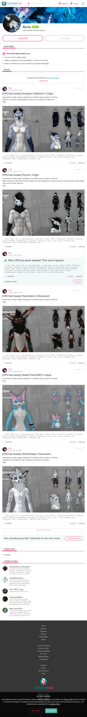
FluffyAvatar (60, 272)
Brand (43, 668)
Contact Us (43, 659)
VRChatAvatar (61, 155)
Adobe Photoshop (30, 272)
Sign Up (44, 629)
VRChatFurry (70, 155)
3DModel (67, 157)
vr (41, 265)
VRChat (53, 155)
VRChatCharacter (21, 157)
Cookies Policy (55, 704)
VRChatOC (51, 267)
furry (8, 265)
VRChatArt (12, 157)
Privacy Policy (43, 648)
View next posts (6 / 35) (43, 530)
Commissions (6, 159)
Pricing (43, 634)
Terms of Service (43, 646)
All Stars (43, 665)
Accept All (51, 711)
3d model (46, 155)
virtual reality (39, 155)
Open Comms (31, 270)
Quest (73, 157)
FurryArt (49, 157)
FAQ (43, 674)
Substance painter (22, 159)
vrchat (7, 155)
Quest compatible (71, 269)
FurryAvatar (79, 155)
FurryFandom (41, 157)
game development (52, 78)
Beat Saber (51, 272)
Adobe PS (40, 272)
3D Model (57, 269)
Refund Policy (43, 657)
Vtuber (14, 159)
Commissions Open (20, 270)
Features (43, 631)
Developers (43, 637)
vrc (20, 155)
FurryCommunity (41, 269)
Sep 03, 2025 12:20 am (15, 255)
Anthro (55, 157)
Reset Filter (44, 80)
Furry (67, 267)
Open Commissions (43, 270)
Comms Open (54, 270)
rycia (16, 155)
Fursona (60, 157)
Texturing (67, 270)
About (43, 640)
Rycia (10, 88)
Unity (38, 159)
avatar (12, 155)
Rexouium (44, 519)
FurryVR (4, 157)
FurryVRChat (32, 157)
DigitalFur (26, 269)
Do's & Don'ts (44, 671)
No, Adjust (36, 711)
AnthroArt (19, 269)
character (62, 265)
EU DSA (43, 654)
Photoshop (32, 159)
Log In (43, 626)
